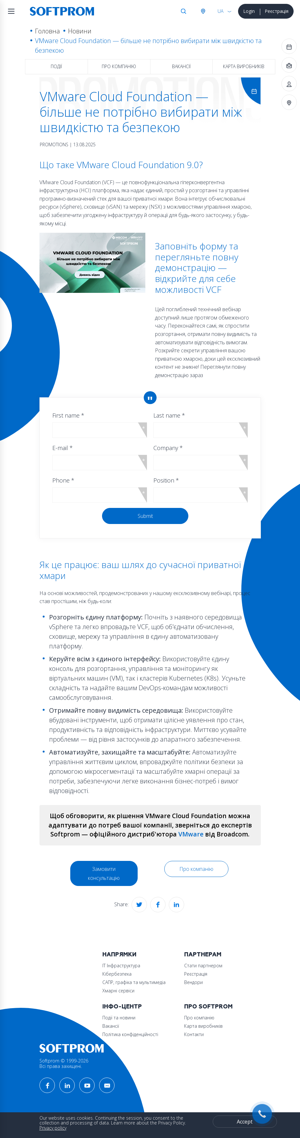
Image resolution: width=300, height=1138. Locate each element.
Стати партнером (203, 965)
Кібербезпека (117, 974)
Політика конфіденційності (130, 1034)
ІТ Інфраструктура (121, 965)
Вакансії (181, 66)
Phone (63, 480)
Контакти (194, 1034)
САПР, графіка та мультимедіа (134, 982)
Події (56, 66)
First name (68, 415)
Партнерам (202, 954)
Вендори (193, 982)
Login (249, 11)
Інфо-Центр (122, 1006)
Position (166, 480)
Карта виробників (243, 66)
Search (184, 11)
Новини (79, 31)
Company (168, 448)
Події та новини (118, 1018)
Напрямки (119, 954)
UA (220, 11)
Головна (47, 31)
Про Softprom (208, 1006)
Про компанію (119, 66)
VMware (190, 834)
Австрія (203, 11)
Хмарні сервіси (118, 991)
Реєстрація (276, 11)
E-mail (62, 448)
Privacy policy (52, 1128)
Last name (169, 415)
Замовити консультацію (104, 873)
